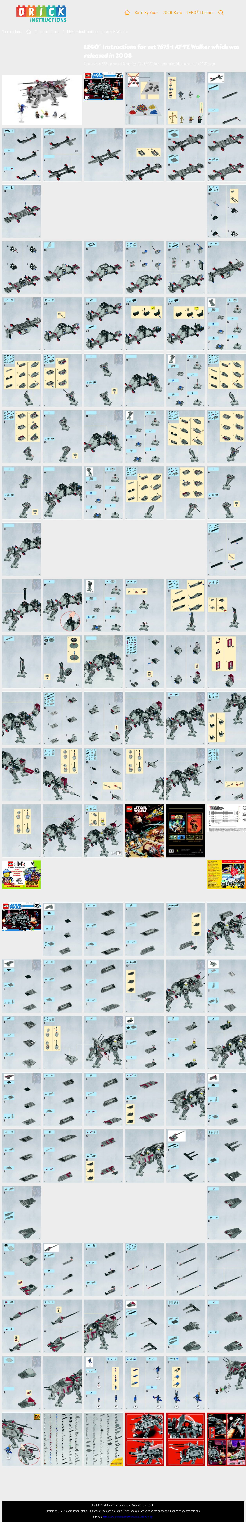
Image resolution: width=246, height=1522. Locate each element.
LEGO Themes (201, 12)
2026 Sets (172, 12)
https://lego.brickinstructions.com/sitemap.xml (128, 1516)
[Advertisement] (125, 211)
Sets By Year (146, 12)
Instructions (50, 32)
